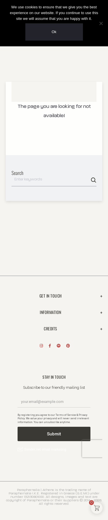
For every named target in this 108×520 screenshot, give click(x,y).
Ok (54, 32)
